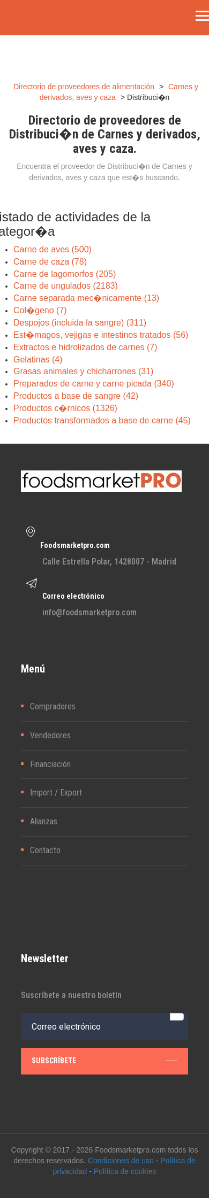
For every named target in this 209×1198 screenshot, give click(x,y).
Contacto (45, 850)
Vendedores (50, 735)
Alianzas (43, 821)
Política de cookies (125, 1171)
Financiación (50, 764)
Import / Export (56, 792)
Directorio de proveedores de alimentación (83, 86)
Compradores (53, 706)
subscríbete (104, 1060)
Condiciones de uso (121, 1160)
